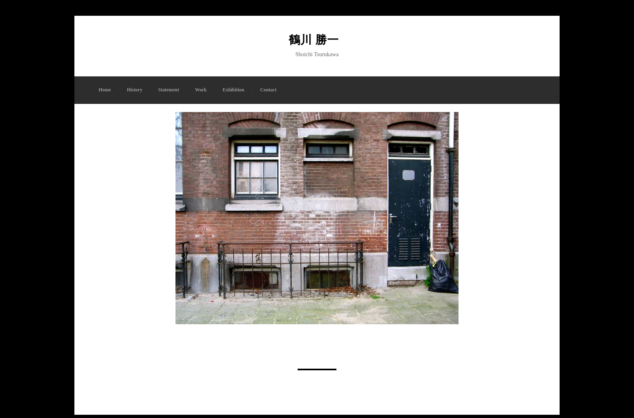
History (134, 93)
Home (105, 93)
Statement (168, 93)
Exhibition (234, 93)
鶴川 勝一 (317, 41)
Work (201, 93)
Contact (268, 93)
